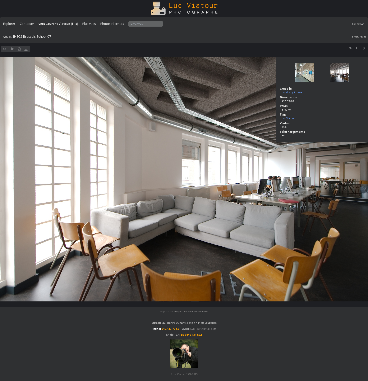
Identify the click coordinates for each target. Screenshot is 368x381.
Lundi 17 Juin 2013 (292, 92)
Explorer (9, 24)
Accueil (7, 36)
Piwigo (177, 311)
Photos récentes (112, 24)
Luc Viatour (288, 118)
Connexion (358, 24)
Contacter (27, 24)
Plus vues (89, 24)
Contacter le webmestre (195, 311)
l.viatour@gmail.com (203, 329)
